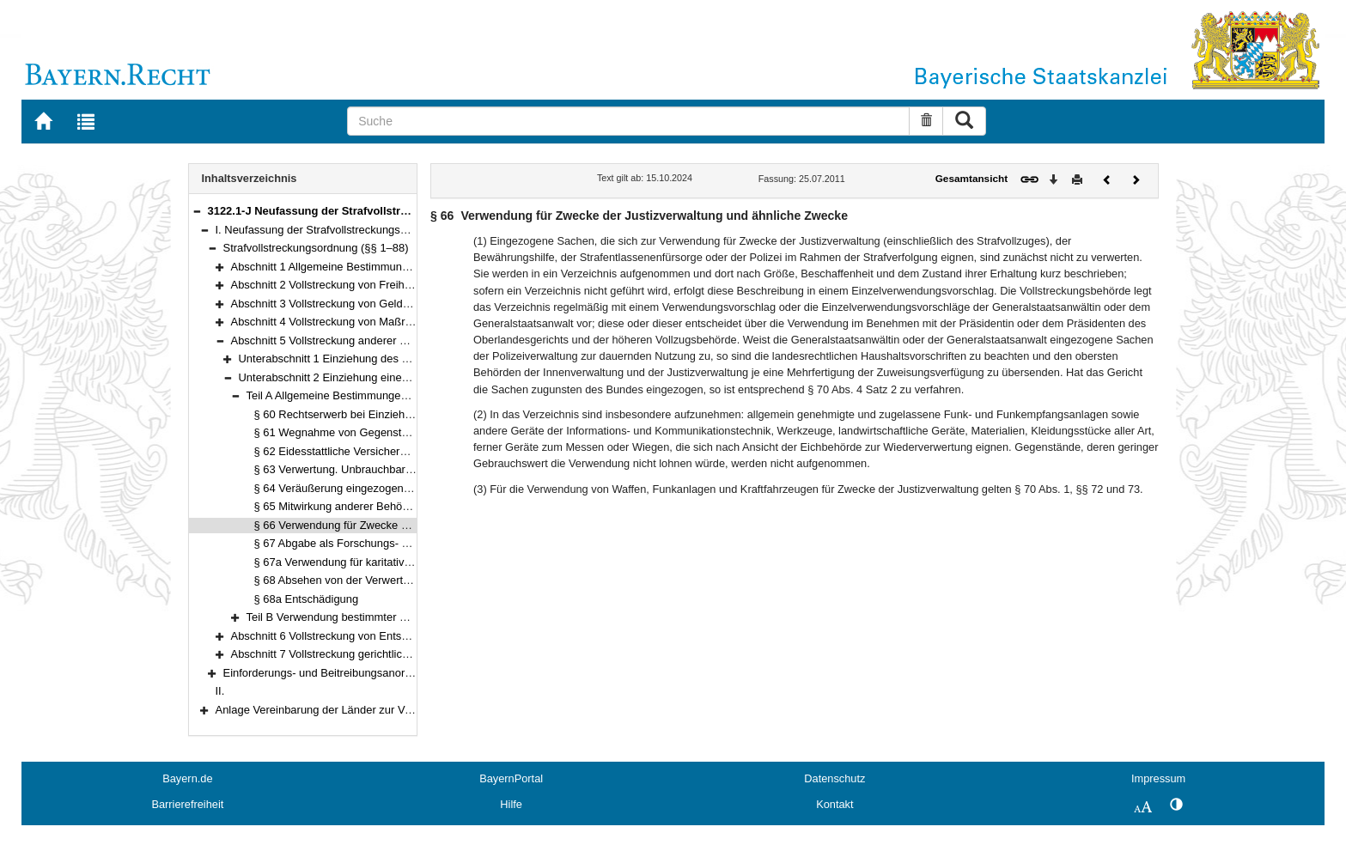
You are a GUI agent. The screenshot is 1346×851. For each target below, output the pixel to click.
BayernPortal (511, 778)
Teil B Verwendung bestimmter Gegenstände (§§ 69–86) (385, 617)
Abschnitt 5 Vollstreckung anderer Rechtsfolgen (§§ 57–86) (376, 340)
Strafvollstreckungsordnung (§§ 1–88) (316, 247)
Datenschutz (834, 778)
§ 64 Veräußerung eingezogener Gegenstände (369, 488)
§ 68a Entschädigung (306, 599)
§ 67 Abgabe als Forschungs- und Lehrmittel (363, 543)
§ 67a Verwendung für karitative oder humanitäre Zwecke (395, 562)
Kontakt (834, 804)
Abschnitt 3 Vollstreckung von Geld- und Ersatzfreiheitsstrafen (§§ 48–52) (412, 303)
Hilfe (511, 804)
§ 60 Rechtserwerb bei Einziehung (338, 414)
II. (220, 690)
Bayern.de (187, 778)
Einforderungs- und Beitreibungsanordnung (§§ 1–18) (355, 672)
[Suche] (628, 121)
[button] (196, 210)
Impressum (1158, 778)
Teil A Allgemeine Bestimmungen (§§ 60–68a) (359, 395)
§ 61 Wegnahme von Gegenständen (343, 432)
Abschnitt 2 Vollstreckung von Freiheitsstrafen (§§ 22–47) (372, 284)
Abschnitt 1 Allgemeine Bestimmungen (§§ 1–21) (351, 266)
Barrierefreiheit (187, 804)
